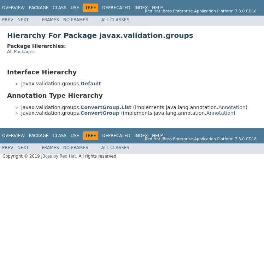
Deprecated (116, 7)
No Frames (75, 19)
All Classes (115, 19)
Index (141, 7)
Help (157, 7)
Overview (13, 7)
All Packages (21, 51)
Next (23, 19)
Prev (7, 19)
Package (38, 7)
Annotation (232, 107)
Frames (50, 19)
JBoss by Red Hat (58, 156)
